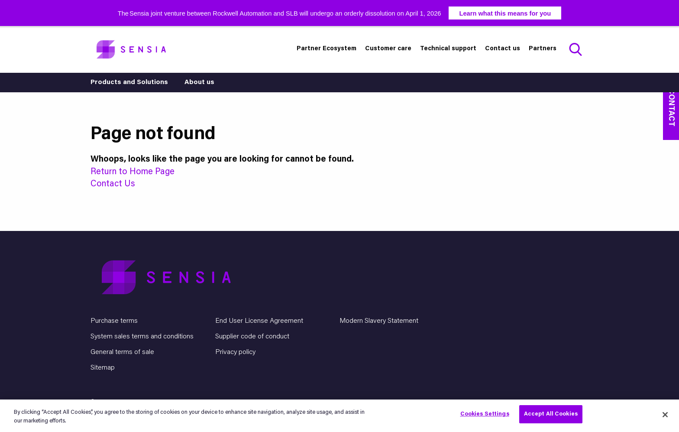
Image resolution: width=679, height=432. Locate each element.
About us (199, 82)
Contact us (502, 48)
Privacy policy (235, 352)
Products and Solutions (129, 82)
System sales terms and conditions (142, 336)
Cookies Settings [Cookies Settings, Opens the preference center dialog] (484, 414)
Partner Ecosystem (326, 48)
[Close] (665, 414)
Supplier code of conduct (252, 336)
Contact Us (113, 184)
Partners (542, 48)
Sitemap (103, 367)
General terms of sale (122, 352)
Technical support (448, 48)
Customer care (388, 48)
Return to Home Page (133, 172)
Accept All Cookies (551, 414)
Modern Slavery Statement (379, 321)
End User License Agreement (259, 321)
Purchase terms (114, 321)
